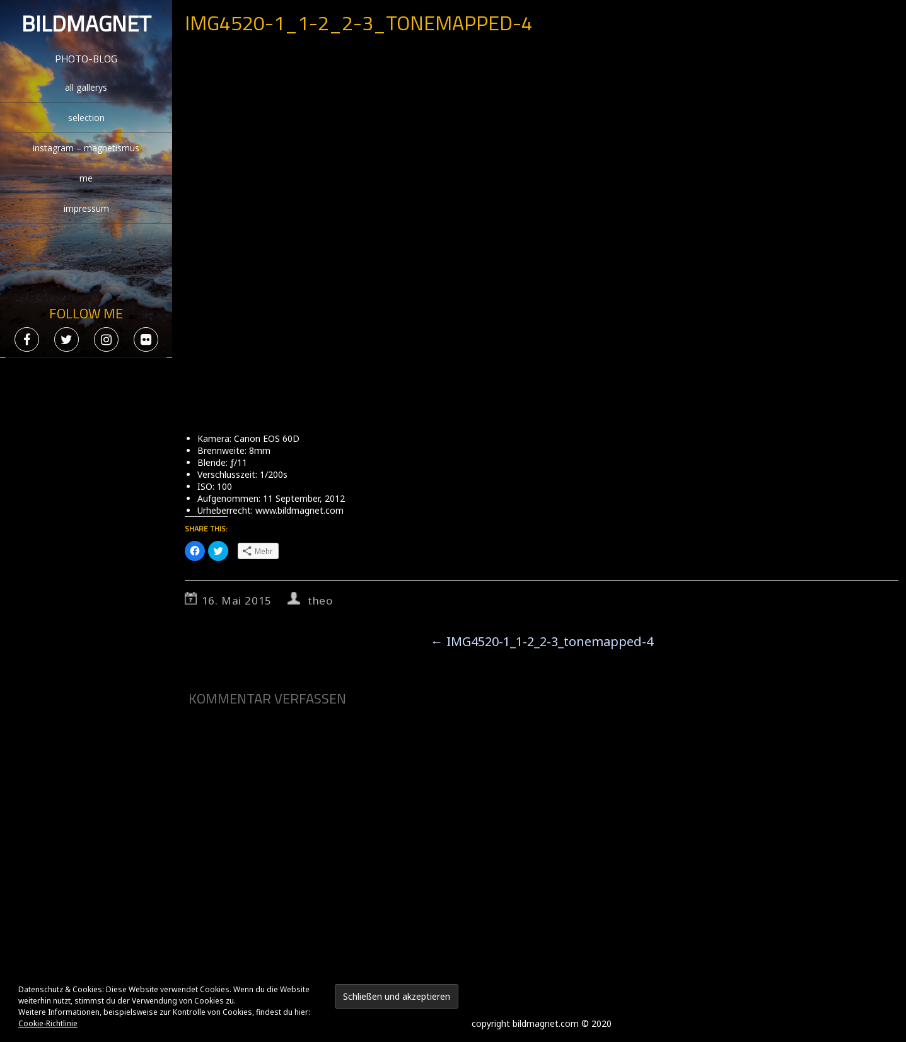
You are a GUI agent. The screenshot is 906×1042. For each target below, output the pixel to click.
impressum (86, 208)
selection (86, 118)
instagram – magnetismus (86, 148)
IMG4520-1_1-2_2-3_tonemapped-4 (542, 641)
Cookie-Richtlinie (48, 1023)
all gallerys (86, 87)
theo (320, 600)
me (86, 178)
